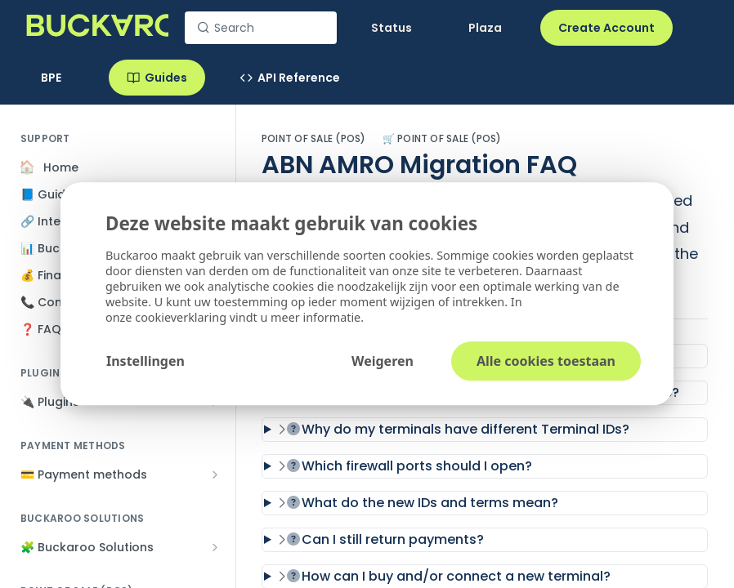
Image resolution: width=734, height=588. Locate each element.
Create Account (606, 28)
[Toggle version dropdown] (60, 78)
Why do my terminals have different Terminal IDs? (453, 429)
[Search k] (261, 27)
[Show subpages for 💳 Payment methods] (215, 474)
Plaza (485, 28)
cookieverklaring (182, 318)
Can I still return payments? (381, 539)
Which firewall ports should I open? (405, 466)
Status (391, 28)
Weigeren (382, 362)
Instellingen (145, 362)
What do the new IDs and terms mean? (418, 502)
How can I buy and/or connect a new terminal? (444, 576)
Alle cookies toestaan (546, 362)
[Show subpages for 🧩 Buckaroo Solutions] (215, 547)
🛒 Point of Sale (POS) (442, 138)
